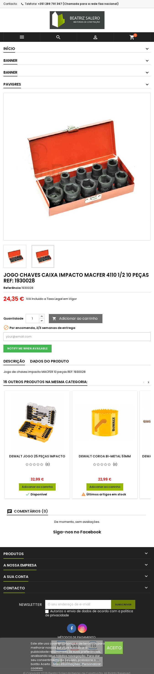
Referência (12, 288)
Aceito (114, 648)
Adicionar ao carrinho (75, 318)
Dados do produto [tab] (49, 361)
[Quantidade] (32, 318)
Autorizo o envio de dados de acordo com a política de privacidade (89, 613)
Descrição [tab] (14, 361)
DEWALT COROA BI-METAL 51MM (105, 456)
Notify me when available (27, 348)
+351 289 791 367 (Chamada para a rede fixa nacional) (78, 4)
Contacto (10, 4)
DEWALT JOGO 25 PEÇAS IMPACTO (37, 456)
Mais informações (67, 664)
